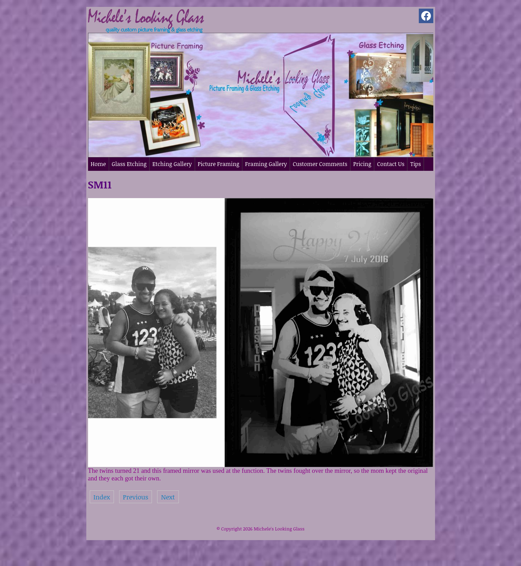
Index (102, 496)
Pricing (362, 164)
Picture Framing (218, 164)
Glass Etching (129, 164)
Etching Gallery (172, 164)
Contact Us (390, 164)
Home (98, 164)
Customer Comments (320, 164)
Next (168, 496)
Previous (135, 496)
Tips (415, 164)
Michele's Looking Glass (279, 529)
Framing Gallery (266, 164)
